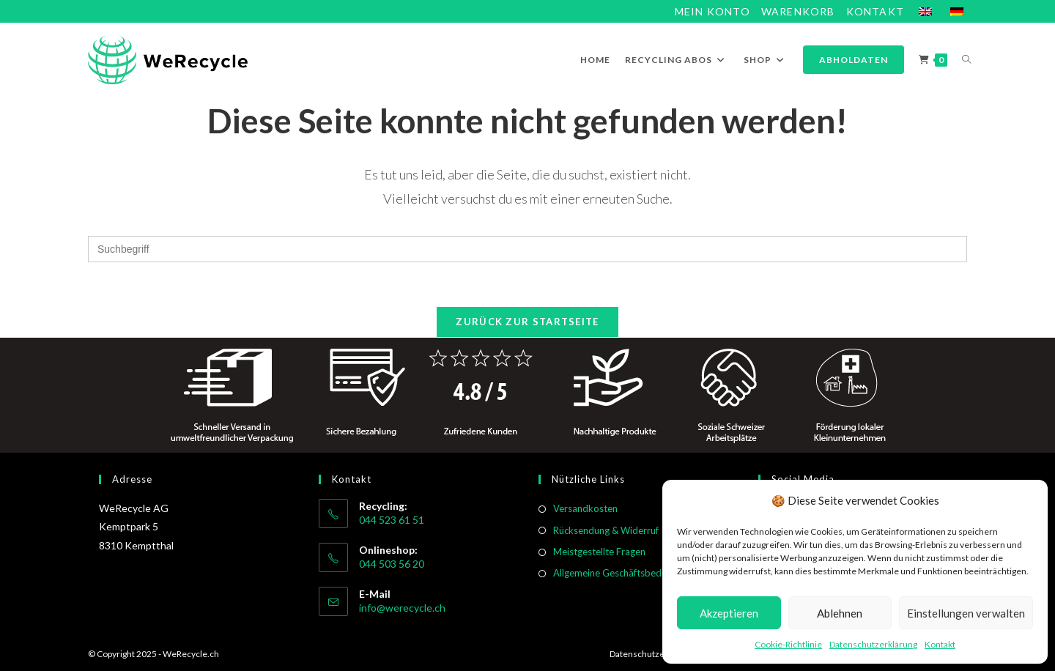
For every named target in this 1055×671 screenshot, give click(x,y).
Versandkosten (585, 508)
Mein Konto (712, 11)
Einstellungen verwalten (966, 613)
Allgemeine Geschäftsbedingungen (626, 573)
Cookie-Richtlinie (788, 644)
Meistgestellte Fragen (599, 551)
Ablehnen (839, 613)
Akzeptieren (729, 613)
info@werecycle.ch (402, 607)
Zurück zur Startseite (527, 321)
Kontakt (940, 644)
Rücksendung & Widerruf (606, 530)
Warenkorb (798, 11)
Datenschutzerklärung (873, 644)
